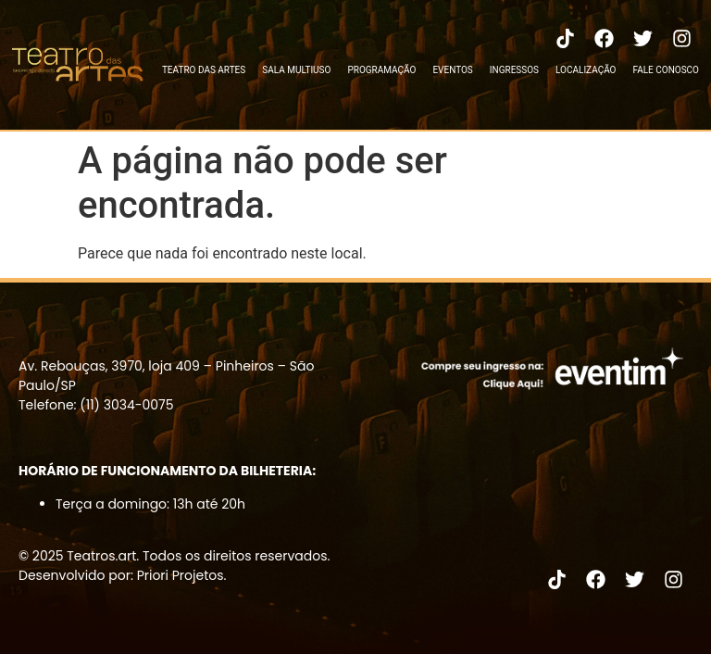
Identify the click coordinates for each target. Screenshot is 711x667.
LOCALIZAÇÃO (585, 70)
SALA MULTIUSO (296, 70)
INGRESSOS (514, 70)
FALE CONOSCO (665, 70)
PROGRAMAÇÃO (381, 70)
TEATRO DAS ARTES (203, 70)
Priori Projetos (180, 575)
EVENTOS (452, 70)
